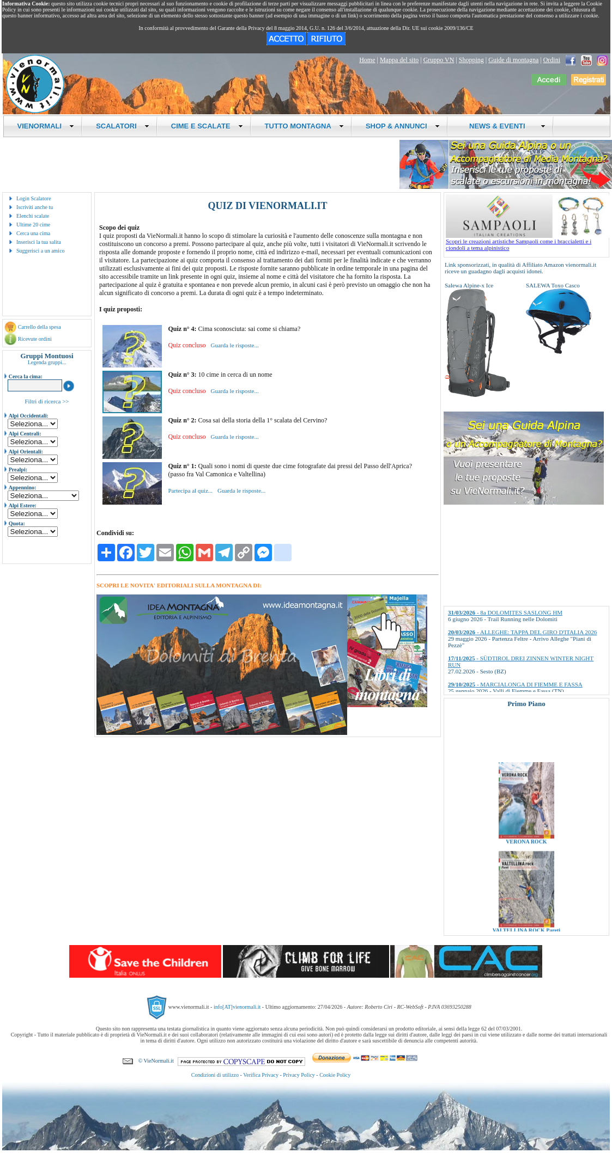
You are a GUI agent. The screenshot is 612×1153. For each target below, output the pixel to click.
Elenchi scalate (32, 216)
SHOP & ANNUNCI (403, 126)
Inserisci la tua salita (38, 242)
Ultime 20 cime (33, 225)
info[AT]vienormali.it (237, 1007)
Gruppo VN (439, 60)
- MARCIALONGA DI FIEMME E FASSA (515, 684)
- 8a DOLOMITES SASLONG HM (505, 612)
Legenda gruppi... (47, 362)
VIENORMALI (46, 126)
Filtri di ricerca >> (47, 401)
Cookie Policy (334, 1075)
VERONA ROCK (526, 850)
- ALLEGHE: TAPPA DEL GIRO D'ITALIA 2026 (522, 632)
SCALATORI (122, 126)
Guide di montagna (513, 60)
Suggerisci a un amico (40, 251)
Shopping (471, 60)
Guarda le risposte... (234, 345)
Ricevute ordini (35, 339)
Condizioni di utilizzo (215, 1075)
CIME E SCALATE (207, 126)
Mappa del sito (399, 60)
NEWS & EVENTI (504, 126)
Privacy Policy (299, 1075)
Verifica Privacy (260, 1075)
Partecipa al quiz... (190, 490)
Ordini (551, 60)
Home (367, 60)
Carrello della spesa (39, 327)
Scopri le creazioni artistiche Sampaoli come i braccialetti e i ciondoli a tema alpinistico (527, 241)
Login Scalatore (33, 198)
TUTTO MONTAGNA (304, 126)
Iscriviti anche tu (34, 207)
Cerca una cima (33, 233)
